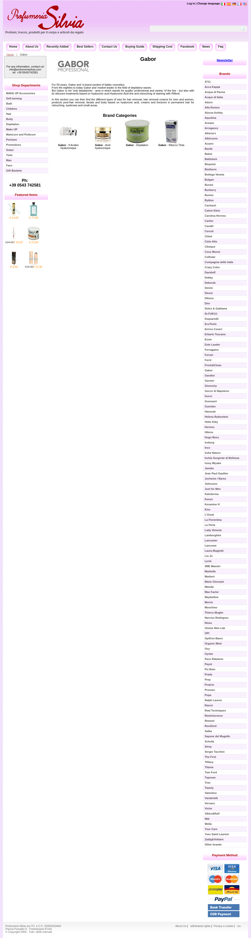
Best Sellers (85, 46)
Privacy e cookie (223, 926)
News (206, 46)
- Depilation (137, 145)
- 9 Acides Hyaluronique (68, 146)
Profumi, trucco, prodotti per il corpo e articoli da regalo (44, 32)
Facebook (187, 46)
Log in (191, 3)
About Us (31, 46)
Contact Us (109, 46)
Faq (220, 46)
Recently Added (58, 46)
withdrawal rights (200, 926)
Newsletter (225, 60)
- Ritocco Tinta (171, 145)
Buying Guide (134, 46)
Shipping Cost (162, 46)
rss (239, 926)
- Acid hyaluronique (103, 146)
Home (13, 46)
